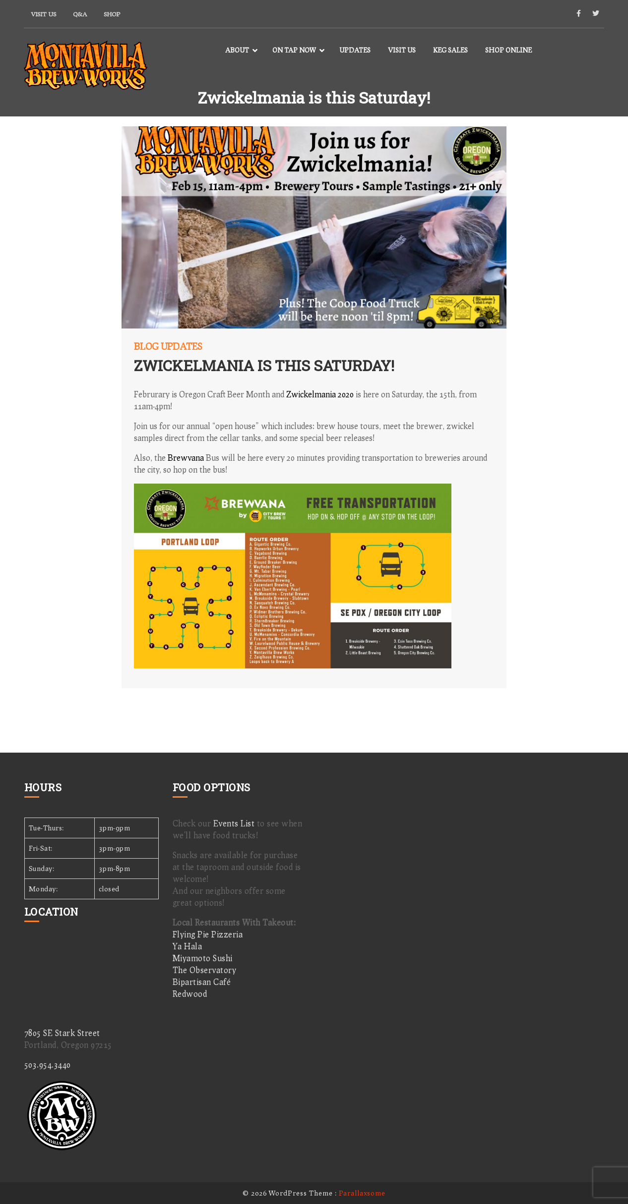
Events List (234, 823)
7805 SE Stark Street (62, 1033)
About (237, 50)
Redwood (190, 993)
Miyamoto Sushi (203, 958)
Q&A (80, 14)
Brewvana (186, 457)
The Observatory (205, 970)
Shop (112, 14)
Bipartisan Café (202, 981)
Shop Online (508, 50)
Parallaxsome (362, 1193)
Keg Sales (450, 50)
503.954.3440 (47, 1064)
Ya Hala (187, 946)
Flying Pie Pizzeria (208, 934)
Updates (355, 50)
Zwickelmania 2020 (320, 394)
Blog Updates (168, 346)
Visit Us (43, 14)
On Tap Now (294, 50)
